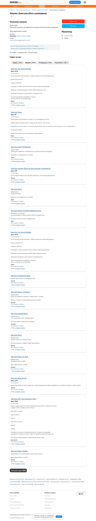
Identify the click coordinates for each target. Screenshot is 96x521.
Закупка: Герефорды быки (21, 276)
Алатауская (39, 479)
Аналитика (79, 6)
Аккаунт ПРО (13, 496)
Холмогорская (14, 484)
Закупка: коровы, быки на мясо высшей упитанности (31, 168)
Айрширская (28, 479)
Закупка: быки (16, 189)
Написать (73, 26)
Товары (16, 6)
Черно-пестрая (25, 484)
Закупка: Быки (16, 112)
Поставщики (28, 6)
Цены (67, 6)
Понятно (59, 516)
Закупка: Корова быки (19, 313)
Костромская (64, 482)
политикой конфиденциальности (44, 517)
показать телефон (18, 103)
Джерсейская (25, 482)
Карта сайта (48, 508)
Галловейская (62, 479)
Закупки (42, 6)
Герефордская (74, 479)
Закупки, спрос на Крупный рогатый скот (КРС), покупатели (27, 48)
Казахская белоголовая (39, 482)
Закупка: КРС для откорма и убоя (23, 399)
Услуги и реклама (14, 492)
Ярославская (37, 484)
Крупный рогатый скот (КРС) (39, 10)
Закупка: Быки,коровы (19, 451)
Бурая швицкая (50, 479)
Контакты (47, 496)
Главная (12, 10)
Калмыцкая (53, 482)
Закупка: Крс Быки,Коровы (21, 69)
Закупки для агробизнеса (23, 10)
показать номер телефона (23, 36)
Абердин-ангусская (15, 479)
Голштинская (13, 482)
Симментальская (76, 482)
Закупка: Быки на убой (19, 357)
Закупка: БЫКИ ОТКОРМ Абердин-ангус (26, 211)
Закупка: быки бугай (18, 378)
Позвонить (73, 21)
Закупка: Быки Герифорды (21, 147)
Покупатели (55, 6)
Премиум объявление (15, 502)
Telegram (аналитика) (50, 499)
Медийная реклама (15, 508)
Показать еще (18, 470)
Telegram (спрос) (49, 502)
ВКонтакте (47, 505)
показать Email (14, 40)
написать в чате (25, 40)
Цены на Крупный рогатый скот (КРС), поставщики (25, 46)
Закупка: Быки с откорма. (20, 292)
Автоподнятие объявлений (17, 505)
